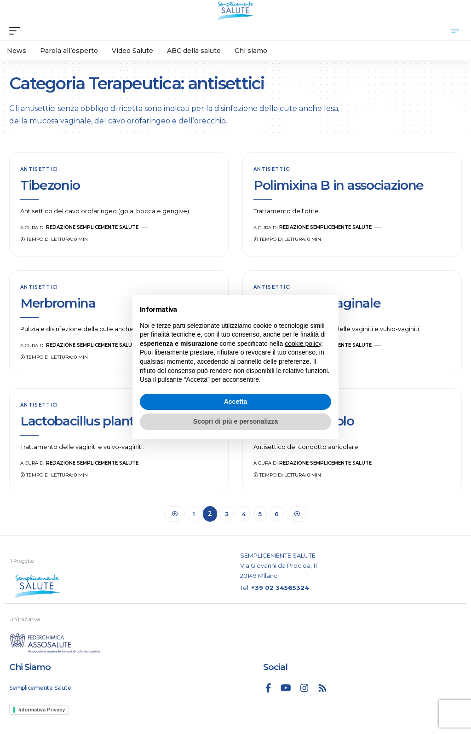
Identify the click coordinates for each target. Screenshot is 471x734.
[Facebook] (268, 688)
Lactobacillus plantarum (93, 421)
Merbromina (58, 303)
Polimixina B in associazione (338, 185)
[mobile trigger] (17, 31)
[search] (455, 30)
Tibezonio (50, 185)
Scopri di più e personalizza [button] (235, 421)
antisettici (39, 169)
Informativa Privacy (41, 709)
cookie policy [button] (303, 343)
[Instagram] (304, 688)
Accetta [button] (235, 401)
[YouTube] (285, 688)
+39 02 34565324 (280, 587)
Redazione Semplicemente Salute (92, 227)
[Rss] (322, 688)
